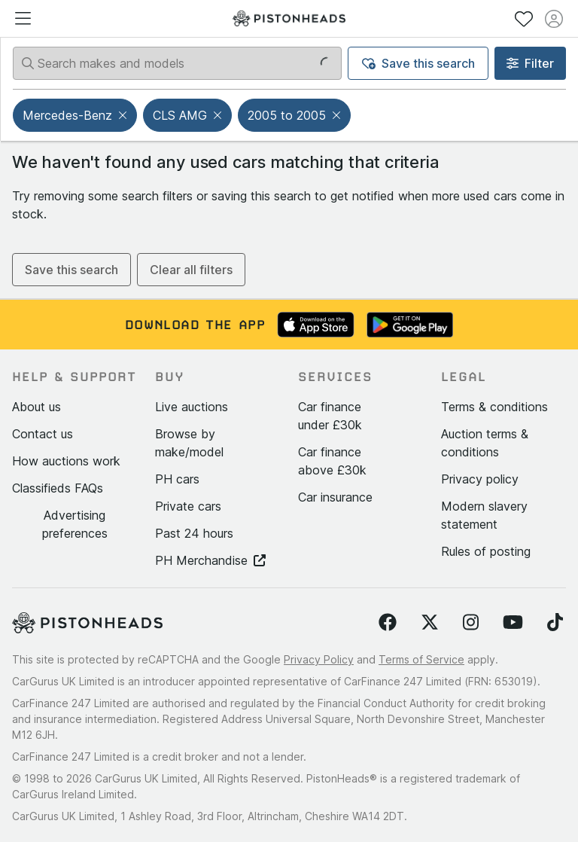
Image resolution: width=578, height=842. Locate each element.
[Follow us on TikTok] (555, 622)
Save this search (418, 63)
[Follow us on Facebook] (388, 622)
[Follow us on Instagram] (471, 622)
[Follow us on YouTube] (513, 622)
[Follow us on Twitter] (430, 622)
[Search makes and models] (177, 63)
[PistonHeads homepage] (289, 18)
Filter (530, 63)
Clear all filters (191, 269)
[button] (124, 115)
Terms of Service (421, 659)
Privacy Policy (319, 659)
